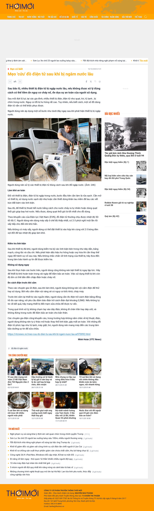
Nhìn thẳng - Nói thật (36, 16)
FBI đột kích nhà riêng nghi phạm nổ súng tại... (110, 60)
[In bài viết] (99, 81)
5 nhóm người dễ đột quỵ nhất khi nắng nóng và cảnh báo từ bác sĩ (46, 467)
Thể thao (138, 16)
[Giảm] (10, 81)
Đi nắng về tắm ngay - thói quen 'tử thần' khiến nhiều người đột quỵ (46, 459)
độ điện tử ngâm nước (19, 348)
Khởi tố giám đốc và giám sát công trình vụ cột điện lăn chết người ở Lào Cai (51, 446)
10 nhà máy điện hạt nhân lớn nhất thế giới (35, 463)
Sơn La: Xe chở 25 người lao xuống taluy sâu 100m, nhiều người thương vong (51, 438)
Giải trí (84, 16)
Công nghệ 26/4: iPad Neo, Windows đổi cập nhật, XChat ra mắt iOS (47, 455)
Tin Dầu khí (52, 16)
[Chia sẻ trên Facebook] (86, 81)
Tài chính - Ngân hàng (110, 16)
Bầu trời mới (127, 16)
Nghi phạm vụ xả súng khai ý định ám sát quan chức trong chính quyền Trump (50, 434)
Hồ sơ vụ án (64, 16)
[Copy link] (95, 81)
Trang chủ (11, 16)
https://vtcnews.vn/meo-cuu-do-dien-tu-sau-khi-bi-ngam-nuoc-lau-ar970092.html (49, 334)
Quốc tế (75, 16)
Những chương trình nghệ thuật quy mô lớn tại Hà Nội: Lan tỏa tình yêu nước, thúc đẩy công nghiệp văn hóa (55, 473)
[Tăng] (20, 81)
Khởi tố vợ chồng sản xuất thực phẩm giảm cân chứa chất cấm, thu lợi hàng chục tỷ (54, 450)
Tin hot (21, 16)
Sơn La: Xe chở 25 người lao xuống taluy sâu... (60, 60)
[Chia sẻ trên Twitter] (90, 81)
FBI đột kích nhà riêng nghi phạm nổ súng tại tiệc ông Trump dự (45, 442)
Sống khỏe (94, 16)
